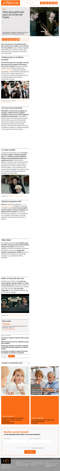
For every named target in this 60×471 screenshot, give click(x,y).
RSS (46, 462)
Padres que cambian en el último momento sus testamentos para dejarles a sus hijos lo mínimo (14, 347)
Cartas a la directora (8, 416)
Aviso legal (19, 462)
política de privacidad (38, 447)
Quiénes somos (5, 468)
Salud (4, 386)
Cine (4, 9)
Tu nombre (7, 438)
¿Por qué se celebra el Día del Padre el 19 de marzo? (15, 338)
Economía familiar (37, 388)
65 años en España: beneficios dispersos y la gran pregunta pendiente (13, 419)
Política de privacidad (22, 465)
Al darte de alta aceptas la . (30, 447)
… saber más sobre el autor (8, 329)
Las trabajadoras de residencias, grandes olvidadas (43, 420)
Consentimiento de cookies (50, 466)
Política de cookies (36, 462)
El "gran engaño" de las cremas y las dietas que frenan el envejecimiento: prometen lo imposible (14, 390)
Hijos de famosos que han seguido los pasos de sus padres (15, 342)
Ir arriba (55, 458)
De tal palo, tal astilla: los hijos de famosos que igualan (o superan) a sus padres (14, 352)
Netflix (11, 356)
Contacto (33, 465)
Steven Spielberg (6, 70)
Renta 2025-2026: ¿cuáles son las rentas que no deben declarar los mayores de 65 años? (44, 391)
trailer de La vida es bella (15, 196)
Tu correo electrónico (35, 438)
